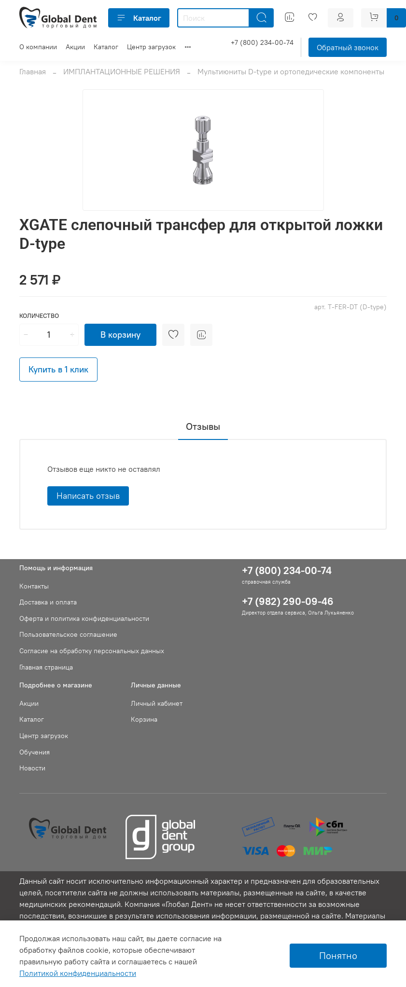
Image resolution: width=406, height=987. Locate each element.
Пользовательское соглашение (68, 634)
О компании (38, 46)
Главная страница (46, 667)
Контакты (34, 586)
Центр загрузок (151, 46)
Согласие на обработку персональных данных (91, 650)
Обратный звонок (347, 47)
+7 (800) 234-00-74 (262, 42)
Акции (75, 46)
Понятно (338, 955)
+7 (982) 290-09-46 (288, 601)
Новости (32, 768)
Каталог (138, 18)
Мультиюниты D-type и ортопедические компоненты (290, 71)
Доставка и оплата (48, 602)
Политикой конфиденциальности (77, 973)
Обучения (34, 752)
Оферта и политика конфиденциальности (84, 618)
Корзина (144, 719)
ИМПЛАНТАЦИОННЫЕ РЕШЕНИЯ (121, 71)
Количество (39, 315)
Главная (32, 71)
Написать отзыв (88, 495)
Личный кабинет (156, 703)
